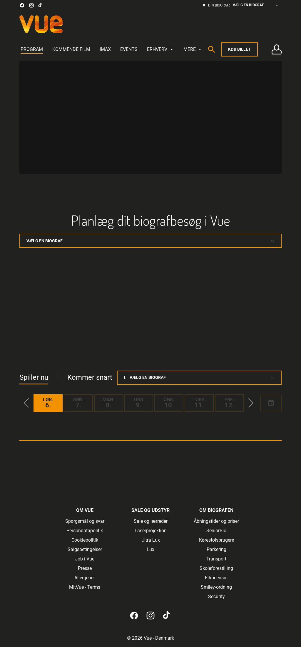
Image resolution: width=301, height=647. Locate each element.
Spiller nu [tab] (33, 377)
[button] (26, 403)
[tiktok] (40, 5)
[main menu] (111, 49)
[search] (211, 49)
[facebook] (22, 5)
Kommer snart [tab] (89, 377)
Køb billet (239, 49)
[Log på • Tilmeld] (276, 49)
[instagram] (31, 5)
